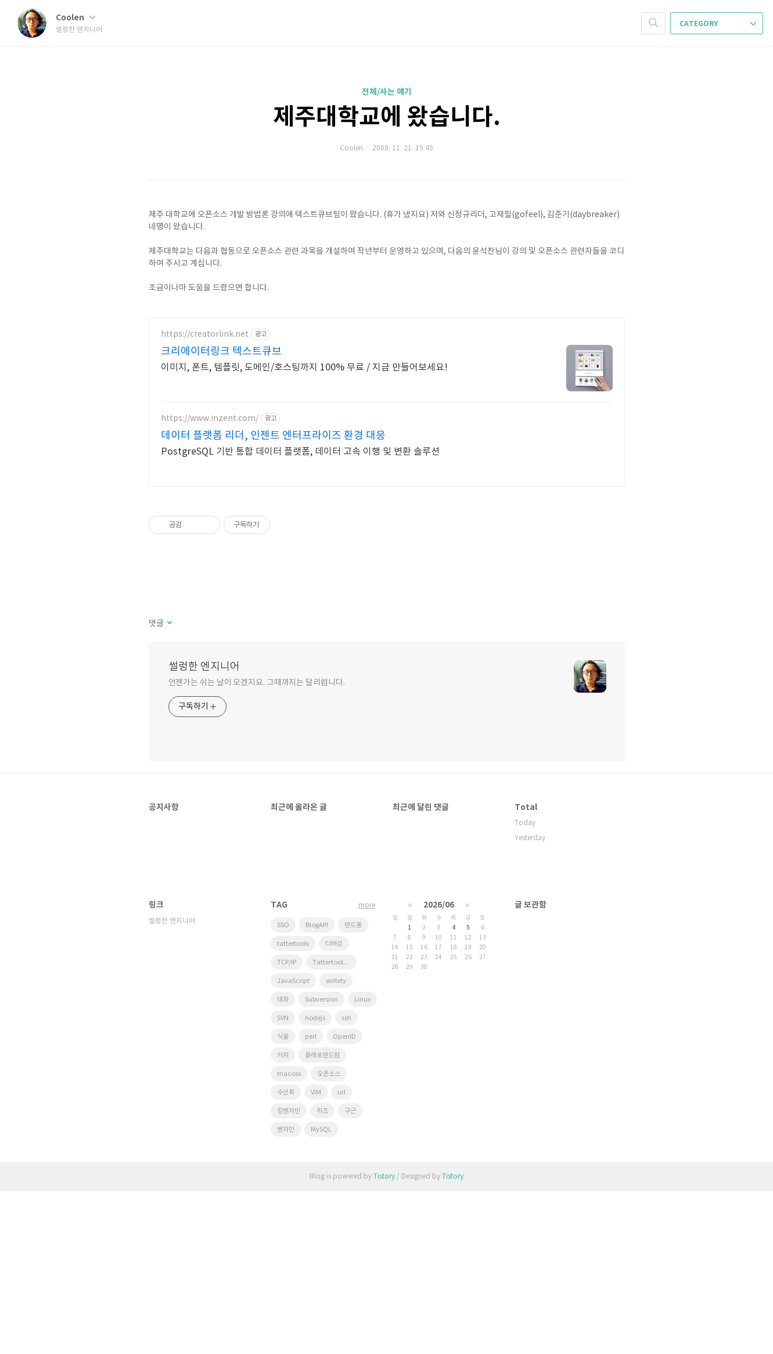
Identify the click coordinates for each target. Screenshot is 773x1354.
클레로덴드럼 (322, 1218)
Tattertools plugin (334, 1125)
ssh (346, 1180)
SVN (283, 1180)
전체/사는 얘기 (387, 92)
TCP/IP (286, 1125)
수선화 (285, 1255)
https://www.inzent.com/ (209, 581)
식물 (283, 1199)
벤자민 (285, 1292)
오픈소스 (328, 1236)
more (366, 1068)
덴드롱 (353, 1088)
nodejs (315, 1180)
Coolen (75, 18)
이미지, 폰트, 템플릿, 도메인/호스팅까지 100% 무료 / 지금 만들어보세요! (304, 530)
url (341, 1255)
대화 (283, 1162)
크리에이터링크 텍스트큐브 (221, 514)
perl (311, 1199)
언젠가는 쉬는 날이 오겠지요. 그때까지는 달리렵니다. (256, 845)
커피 (283, 1218)
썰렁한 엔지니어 (204, 829)
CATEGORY (717, 24)
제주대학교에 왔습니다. (387, 117)
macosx (289, 1236)
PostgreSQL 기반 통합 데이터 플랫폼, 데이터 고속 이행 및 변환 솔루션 (300, 614)
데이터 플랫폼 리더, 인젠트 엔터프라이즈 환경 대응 (273, 598)
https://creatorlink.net (205, 497)
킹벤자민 (288, 1273)
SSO (283, 1088)
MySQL (321, 1292)
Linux (362, 1162)
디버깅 (334, 1106)
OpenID (344, 1199)
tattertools (293, 1106)
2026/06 (438, 1067)
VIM (316, 1255)
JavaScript (293, 1143)
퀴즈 (322, 1273)
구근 (350, 1273)
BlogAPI (316, 1088)
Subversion (321, 1162)
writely (336, 1143)
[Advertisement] (387, 387)
